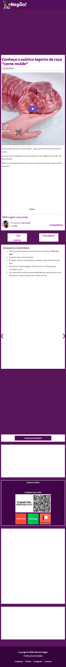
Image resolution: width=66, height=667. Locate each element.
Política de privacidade (33, 656)
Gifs (15, 226)
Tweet (31, 209)
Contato (47, 661)
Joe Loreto (25, 223)
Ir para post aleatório (33, 438)
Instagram (38, 661)
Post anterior (17, 236)
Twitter (28, 661)
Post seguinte (49, 236)
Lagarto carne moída (18, 217)
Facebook (19, 661)
